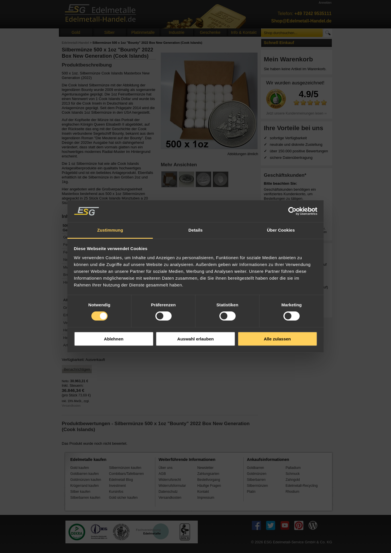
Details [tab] (195, 230)
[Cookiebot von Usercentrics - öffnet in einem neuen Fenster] (292, 211)
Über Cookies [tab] (281, 230)
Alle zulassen (277, 338)
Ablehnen (113, 338)
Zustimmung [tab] (110, 230)
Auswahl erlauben (195, 338)
